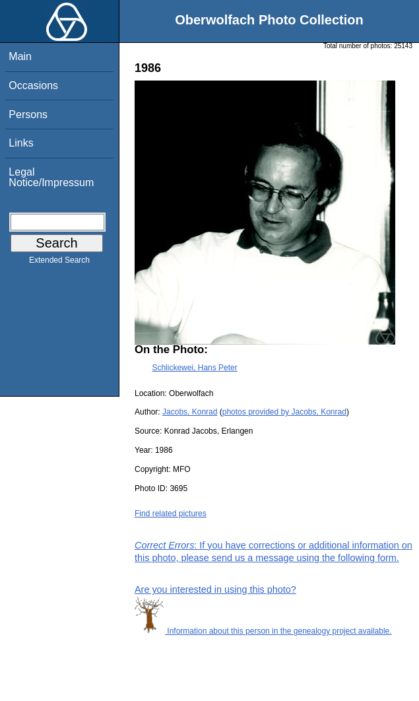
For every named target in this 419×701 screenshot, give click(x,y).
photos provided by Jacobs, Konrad (284, 412)
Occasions (33, 85)
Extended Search (59, 263)
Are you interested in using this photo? (215, 589)
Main (20, 56)
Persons (28, 114)
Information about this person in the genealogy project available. (263, 631)
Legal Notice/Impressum (51, 177)
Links (21, 143)
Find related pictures (171, 513)
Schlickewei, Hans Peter (194, 367)
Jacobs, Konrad (189, 412)
